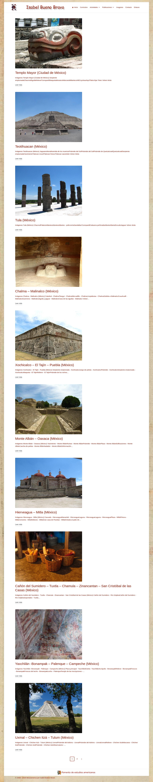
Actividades (95, 7)
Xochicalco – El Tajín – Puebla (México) (44, 365)
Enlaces (137, 7)
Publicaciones (108, 7)
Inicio (76, 7)
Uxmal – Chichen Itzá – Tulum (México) (44, 737)
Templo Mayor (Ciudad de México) (40, 73)
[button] (82, 759)
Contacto (128, 7)
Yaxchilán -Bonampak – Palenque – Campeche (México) (57, 664)
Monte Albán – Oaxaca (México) (39, 438)
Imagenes (119, 7)
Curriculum (84, 7)
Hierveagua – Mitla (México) (36, 512)
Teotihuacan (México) (31, 146)
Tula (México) (25, 220)
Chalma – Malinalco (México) (36, 291)
